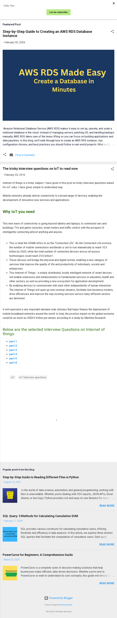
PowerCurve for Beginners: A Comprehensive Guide (38, 554)
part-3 (13, 350)
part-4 (13, 354)
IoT (13, 377)
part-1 (13, 341)
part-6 (13, 362)
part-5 (13, 358)
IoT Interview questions (32, 377)
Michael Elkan (66, 605)
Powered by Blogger (58, 598)
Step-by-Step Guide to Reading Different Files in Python (41, 477)
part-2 (13, 345)
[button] (112, 32)
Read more (106, 505)
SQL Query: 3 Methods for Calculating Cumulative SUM (40, 516)
